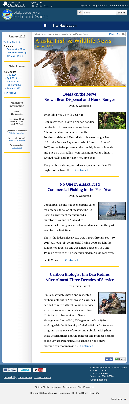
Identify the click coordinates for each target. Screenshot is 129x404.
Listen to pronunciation (41, 2)
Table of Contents (12, 42)
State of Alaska (15, 4)
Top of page (116, 399)
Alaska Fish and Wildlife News (75, 34)
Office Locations (99, 379)
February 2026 (14, 85)
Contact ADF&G (42, 377)
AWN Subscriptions (17, 140)
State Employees (119, 6)
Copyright (35, 393)
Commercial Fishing (17, 52)
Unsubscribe (17, 147)
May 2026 (12, 75)
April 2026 (12, 78)
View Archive (10, 93)
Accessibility (10, 377)
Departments (100, 6)
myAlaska (85, 6)
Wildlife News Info (16, 133)
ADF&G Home (40, 34)
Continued (81, 170)
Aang (34, 3)
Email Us (94, 393)
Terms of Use (25, 377)
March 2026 (12, 81)
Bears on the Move (16, 49)
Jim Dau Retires (15, 56)
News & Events (54, 34)
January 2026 (13, 88)
